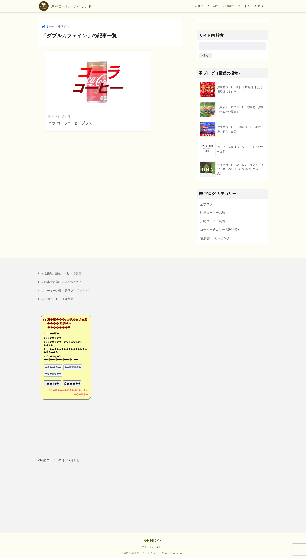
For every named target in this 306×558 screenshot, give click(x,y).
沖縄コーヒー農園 (212, 221)
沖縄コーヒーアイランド (71, 6)
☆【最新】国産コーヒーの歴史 (60, 273)
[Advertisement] (72, 498)
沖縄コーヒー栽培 (212, 212)
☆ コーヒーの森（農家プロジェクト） (65, 291)
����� (55, 338)
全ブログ (206, 204)
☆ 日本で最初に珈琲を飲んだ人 (61, 282)
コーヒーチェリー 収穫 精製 (219, 230)
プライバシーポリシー (153, 548)
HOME (153, 541)
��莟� (54, 334)
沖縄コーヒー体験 (206, 6)
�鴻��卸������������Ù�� (61, 359)
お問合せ (260, 6)
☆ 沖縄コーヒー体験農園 (56, 299)
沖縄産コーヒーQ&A (236, 6)
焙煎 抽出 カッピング (215, 238)
